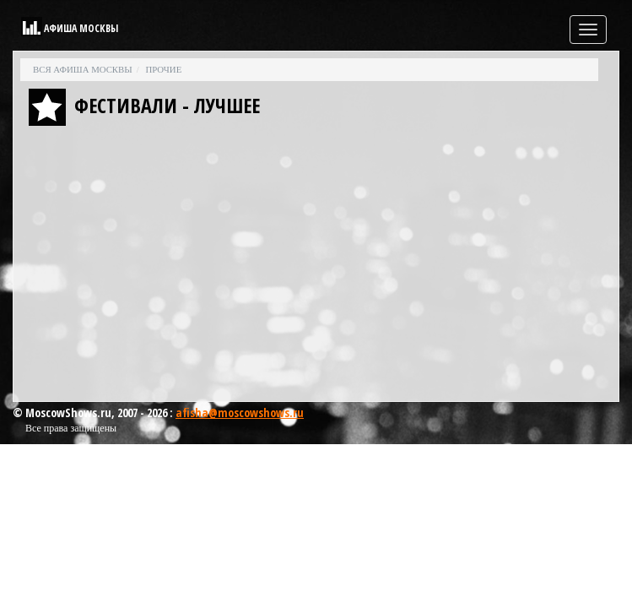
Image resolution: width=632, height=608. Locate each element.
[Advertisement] (316, 267)
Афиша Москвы (81, 28)
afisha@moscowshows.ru (240, 412)
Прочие (163, 69)
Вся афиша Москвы (82, 69)
